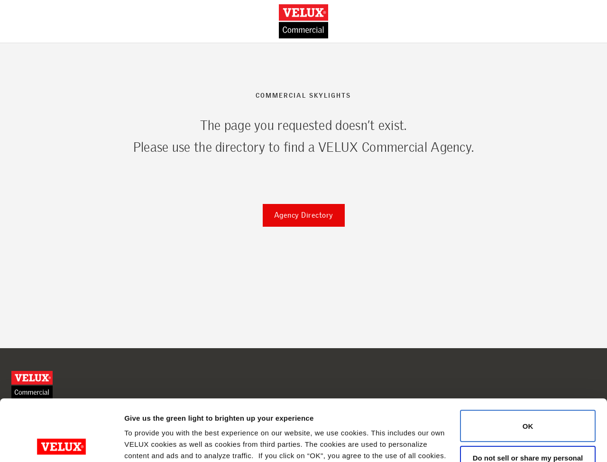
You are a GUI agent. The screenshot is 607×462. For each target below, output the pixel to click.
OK (528, 364)
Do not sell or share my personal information (528, 400)
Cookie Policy (170, 417)
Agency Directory (303, 215)
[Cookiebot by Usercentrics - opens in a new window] (61, 443)
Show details (146, 443)
